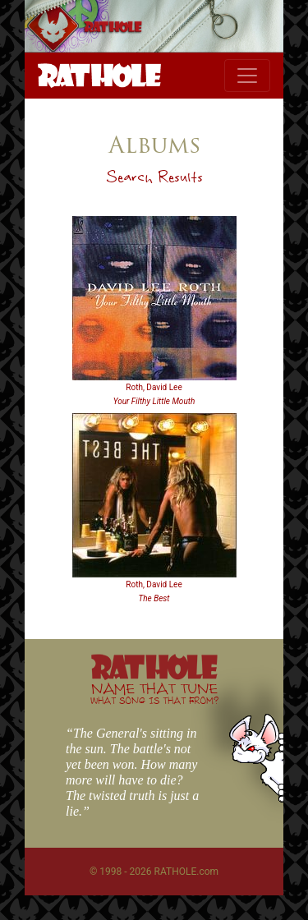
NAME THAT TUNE (154, 692)
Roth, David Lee (154, 387)
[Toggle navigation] (247, 75)
